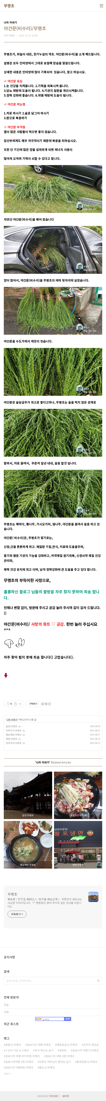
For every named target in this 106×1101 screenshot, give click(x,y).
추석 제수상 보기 (44, 1050)
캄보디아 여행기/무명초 (85, 1050)
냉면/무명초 (11, 738)
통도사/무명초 (47, 1067)
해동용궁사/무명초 (67, 1045)
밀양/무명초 (11, 726)
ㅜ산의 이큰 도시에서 (17, 1050)
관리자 (66, 1096)
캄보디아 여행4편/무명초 (19, 1067)
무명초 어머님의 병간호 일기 (55, 1062)
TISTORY (53, 1096)
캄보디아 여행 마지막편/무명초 (22, 1056)
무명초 (9, 6)
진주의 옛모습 (91, 1045)
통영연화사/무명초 (87, 1062)
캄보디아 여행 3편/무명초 (60, 1056)
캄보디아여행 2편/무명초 (19, 1062)
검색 (98, 980)
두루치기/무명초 (13, 730)
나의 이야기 (11, 719)
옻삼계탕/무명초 (13, 734)
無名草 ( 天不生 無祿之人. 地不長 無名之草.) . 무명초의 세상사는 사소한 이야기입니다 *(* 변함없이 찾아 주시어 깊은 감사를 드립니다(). (45, 902)
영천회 (63, 1050)
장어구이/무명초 (13, 742)
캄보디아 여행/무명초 (39, 1045)
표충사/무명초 (13, 1045)
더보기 (7, 1073)
